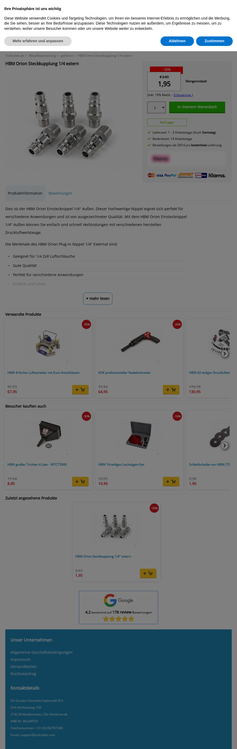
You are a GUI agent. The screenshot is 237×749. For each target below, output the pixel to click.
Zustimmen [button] (214, 41)
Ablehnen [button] (177, 41)
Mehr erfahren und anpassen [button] (38, 41)
